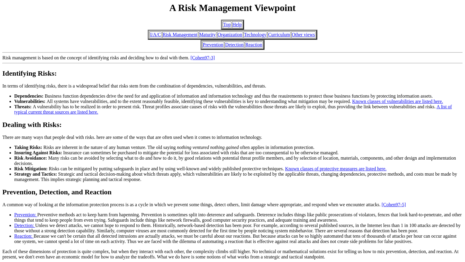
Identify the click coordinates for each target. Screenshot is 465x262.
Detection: (24, 225)
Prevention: (25, 214)
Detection (234, 44)
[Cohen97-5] (394, 204)
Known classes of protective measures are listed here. (335, 168)
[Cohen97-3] (203, 57)
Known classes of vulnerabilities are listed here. (397, 101)
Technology (255, 34)
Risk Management (180, 34)
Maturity (207, 34)
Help (237, 24)
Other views (303, 34)
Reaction (253, 44)
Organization (230, 34)
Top (227, 24)
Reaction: (24, 236)
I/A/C (155, 34)
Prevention (213, 44)
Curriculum (279, 34)
